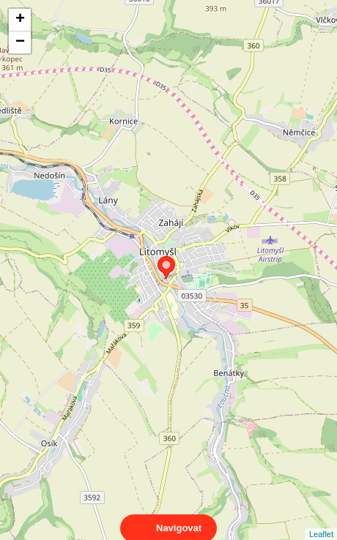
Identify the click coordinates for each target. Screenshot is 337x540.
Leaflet (321, 521)
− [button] (20, 42)
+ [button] (20, 20)
